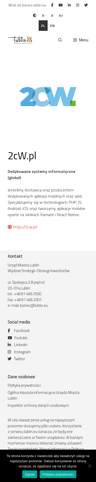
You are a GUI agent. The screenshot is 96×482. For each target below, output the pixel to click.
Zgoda (30, 474)
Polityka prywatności (24, 385)
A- (44, 15)
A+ (61, 15)
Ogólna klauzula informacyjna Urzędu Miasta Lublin (43, 395)
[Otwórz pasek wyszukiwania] (59, 40)
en (52, 25)
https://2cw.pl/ (22, 227)
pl (43, 25)
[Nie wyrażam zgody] (89, 465)
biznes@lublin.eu (34, 305)
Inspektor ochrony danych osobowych (38, 405)
